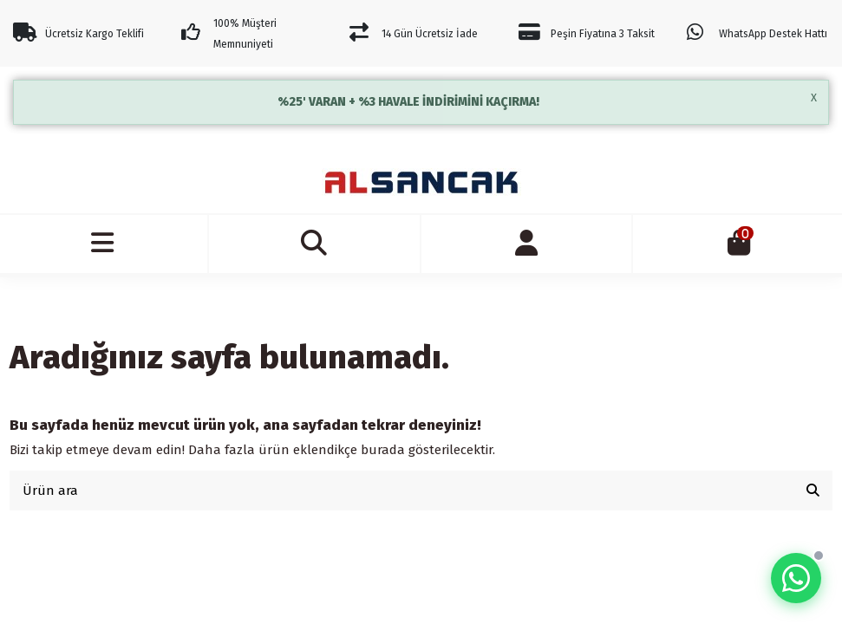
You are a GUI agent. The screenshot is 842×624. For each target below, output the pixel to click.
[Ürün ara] (812, 491)
